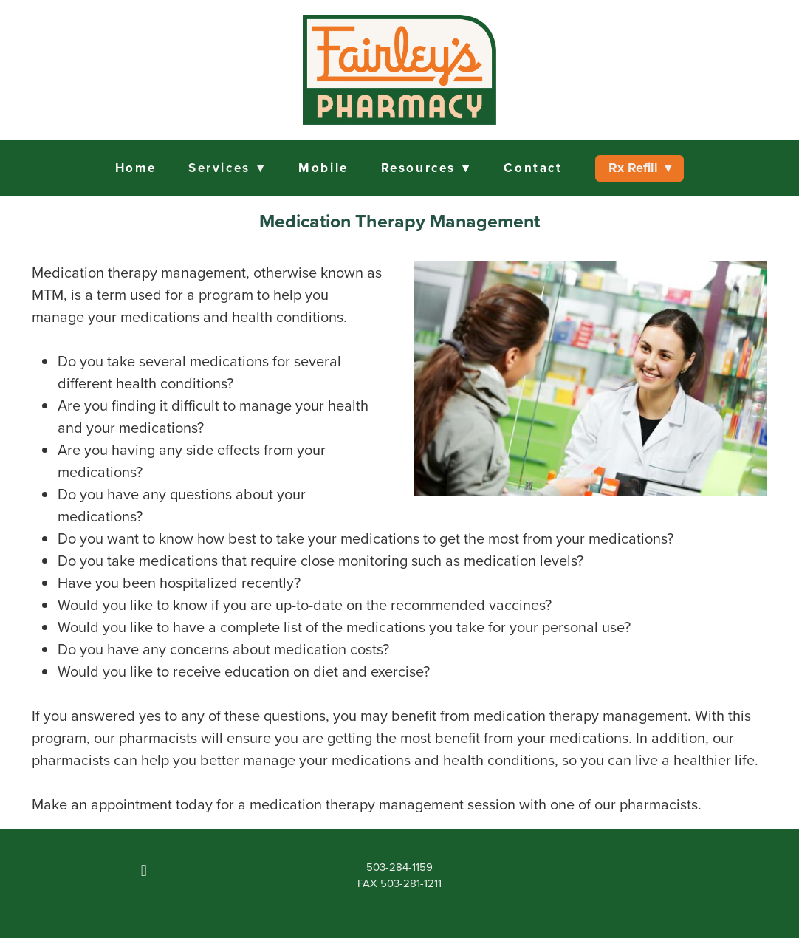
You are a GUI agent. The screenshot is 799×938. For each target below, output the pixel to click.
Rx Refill (639, 167)
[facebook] (144, 871)
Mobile (323, 168)
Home (135, 168)
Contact (533, 168)
